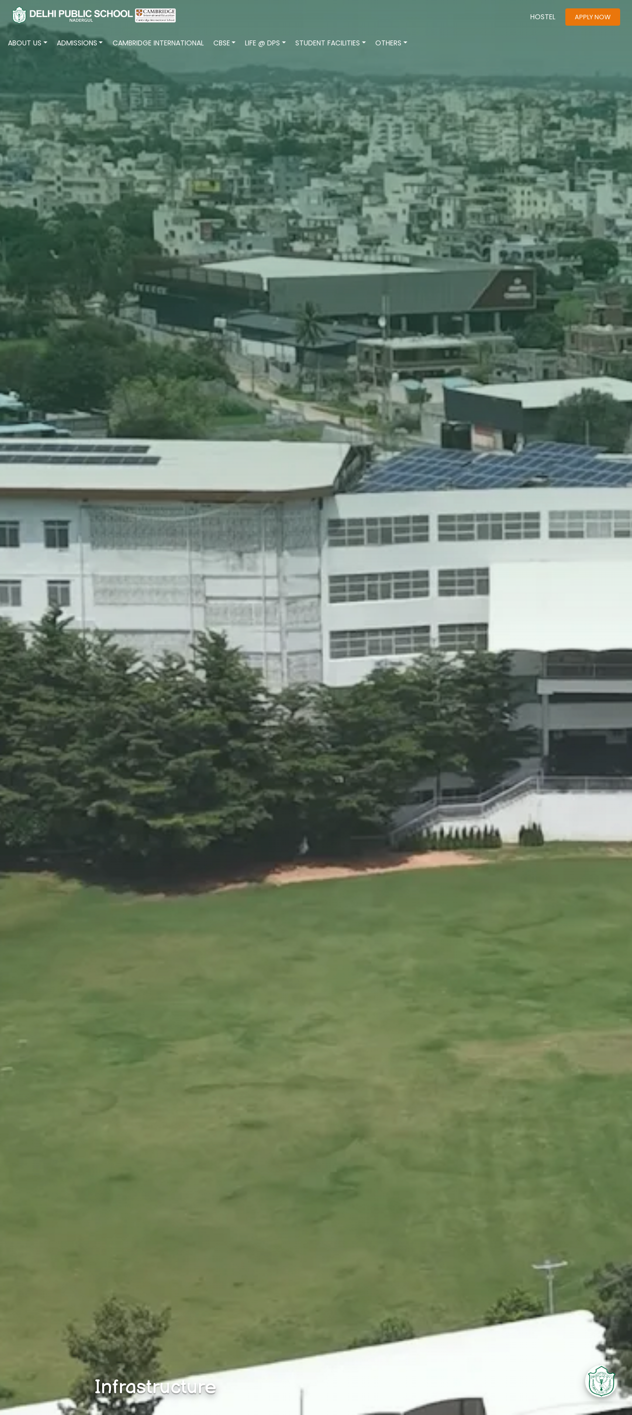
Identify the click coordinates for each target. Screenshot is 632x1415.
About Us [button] (24, 43)
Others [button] (388, 43)
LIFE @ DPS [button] (262, 43)
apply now (593, 17)
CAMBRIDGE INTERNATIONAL (158, 43)
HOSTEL (542, 17)
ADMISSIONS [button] (77, 43)
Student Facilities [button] (327, 43)
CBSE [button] (221, 43)
